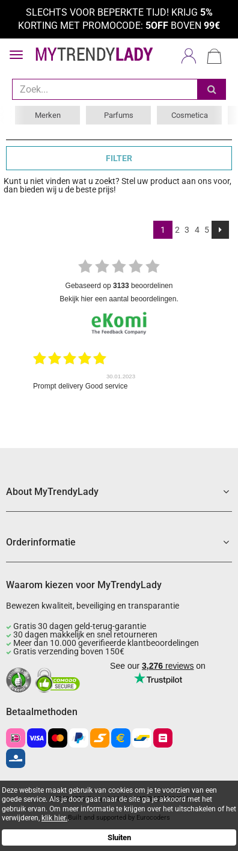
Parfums (118, 115)
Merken (48, 115)
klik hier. (54, 818)
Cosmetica (189, 115)
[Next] (220, 230)
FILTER (119, 158)
